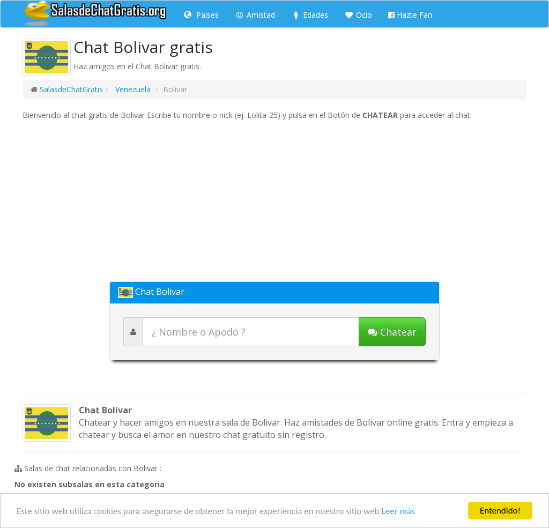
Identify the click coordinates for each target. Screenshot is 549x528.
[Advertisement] (274, 201)
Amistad (255, 15)
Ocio (358, 15)
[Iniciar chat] (392, 331)
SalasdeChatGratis (71, 89)
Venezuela (132, 89)
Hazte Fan (410, 15)
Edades (309, 15)
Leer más (397, 511)
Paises (201, 15)
